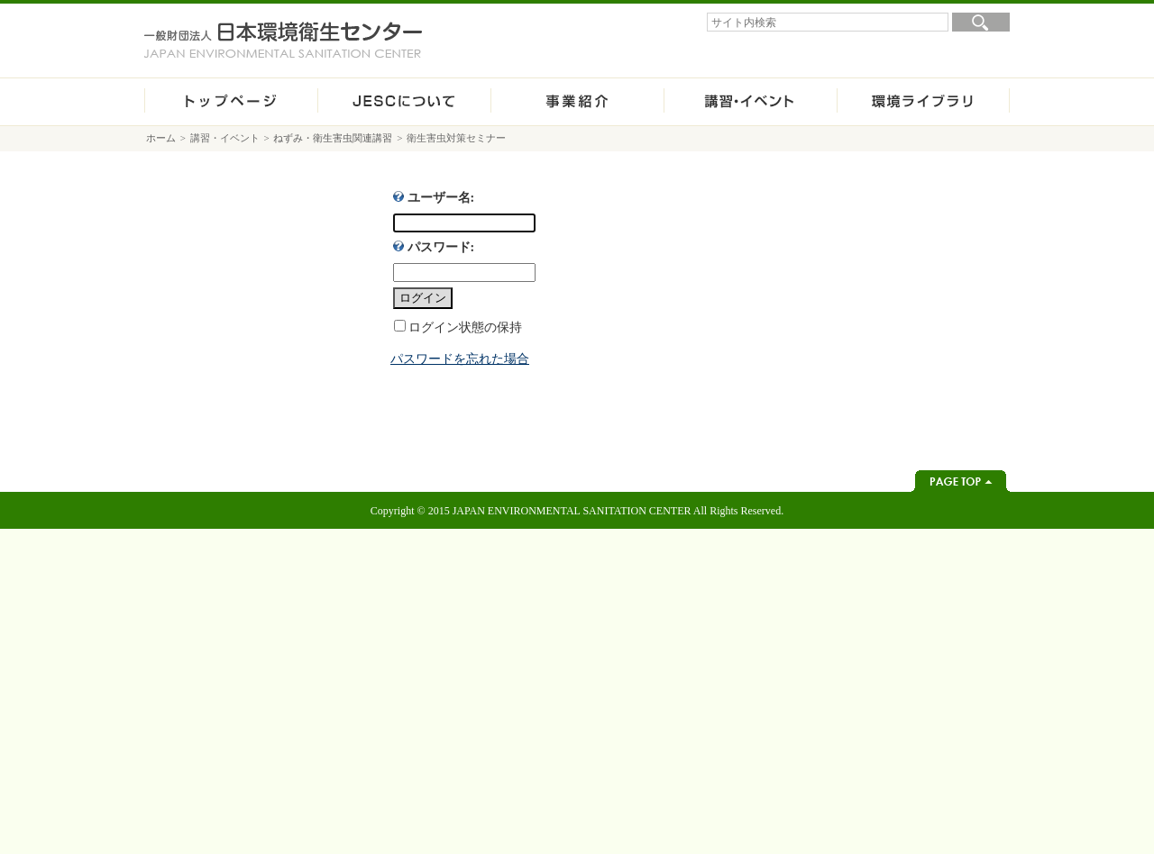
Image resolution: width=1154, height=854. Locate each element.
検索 (981, 22)
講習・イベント (750, 101)
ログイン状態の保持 (465, 327)
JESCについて (403, 101)
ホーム (230, 101)
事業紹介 (577, 101)
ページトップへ (960, 481)
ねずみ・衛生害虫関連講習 (332, 137)
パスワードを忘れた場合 (459, 359)
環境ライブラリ (923, 101)
